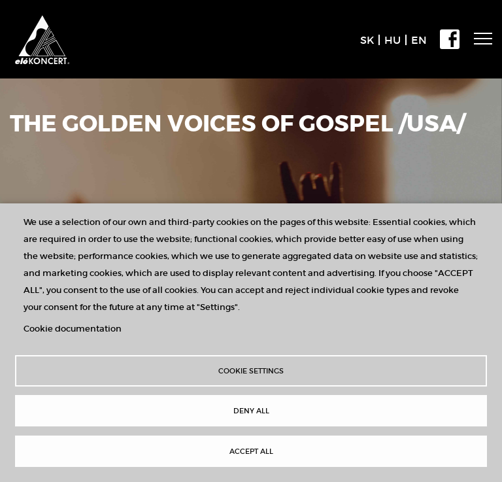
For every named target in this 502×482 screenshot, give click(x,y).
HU (392, 40)
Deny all (251, 410)
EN (419, 40)
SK (367, 40)
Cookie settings (251, 370)
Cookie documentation (73, 328)
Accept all (251, 451)
